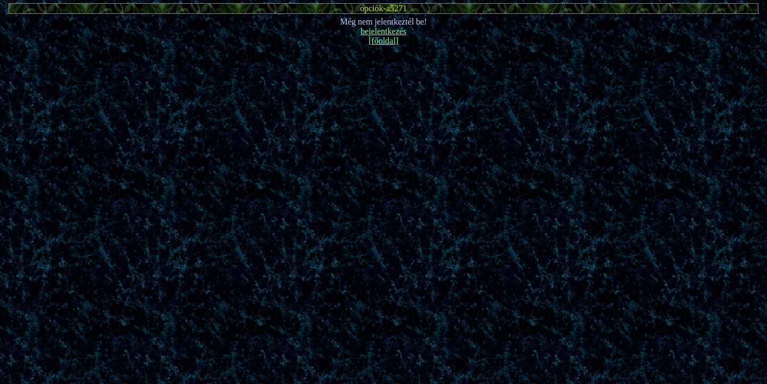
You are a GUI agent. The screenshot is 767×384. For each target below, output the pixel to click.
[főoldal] (383, 40)
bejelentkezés (383, 31)
